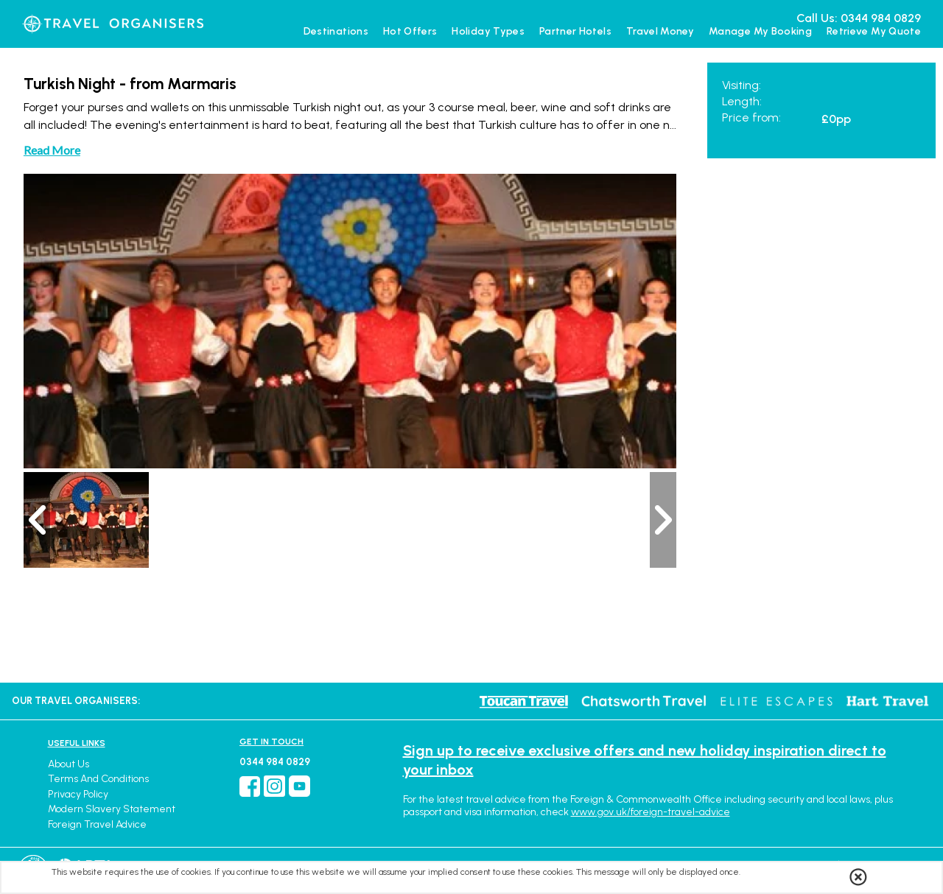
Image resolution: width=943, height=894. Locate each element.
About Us (68, 764)
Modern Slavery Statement (111, 809)
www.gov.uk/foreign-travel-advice (650, 812)
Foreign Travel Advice (97, 824)
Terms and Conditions (98, 778)
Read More (52, 150)
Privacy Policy (78, 794)
